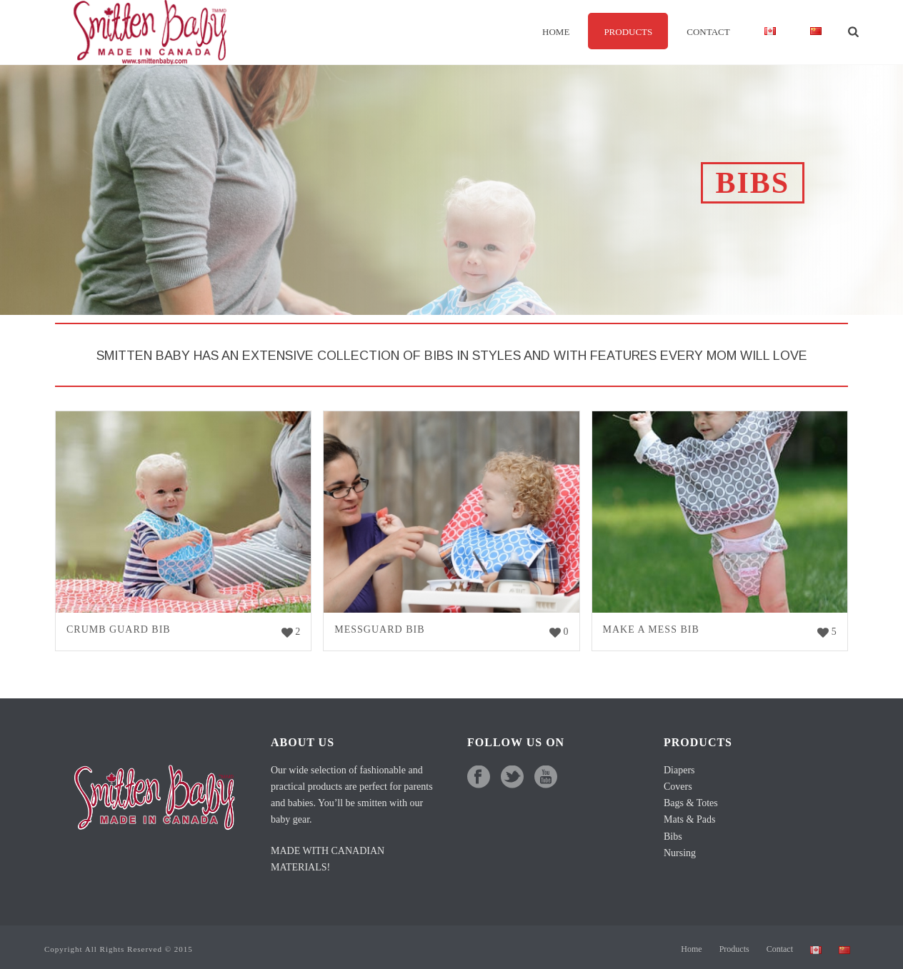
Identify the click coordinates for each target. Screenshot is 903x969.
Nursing (680, 853)
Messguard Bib (379, 629)
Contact (708, 31)
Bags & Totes (691, 803)
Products (628, 31)
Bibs (673, 836)
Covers (678, 786)
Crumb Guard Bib (118, 629)
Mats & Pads (689, 819)
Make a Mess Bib (651, 629)
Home (555, 31)
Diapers (679, 770)
